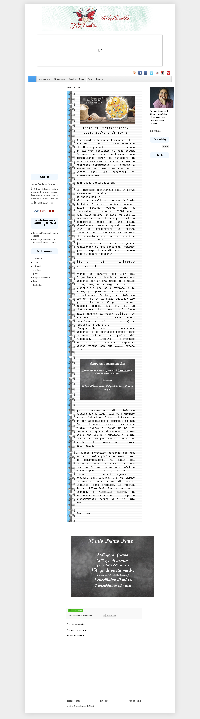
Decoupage (46, 192)
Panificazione (37, 285)
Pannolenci (39, 196)
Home (32, 79)
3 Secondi (37, 266)
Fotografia (99, 79)
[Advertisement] (44, 128)
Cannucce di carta (44, 79)
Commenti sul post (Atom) (84, 706)
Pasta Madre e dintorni (76, 79)
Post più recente (73, 701)
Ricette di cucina (59, 79)
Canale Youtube (39, 184)
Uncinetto (46, 203)
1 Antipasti (37, 259)
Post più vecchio (135, 701)
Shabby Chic (49, 199)
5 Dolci (35, 274)
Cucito (39, 192)
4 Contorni (37, 270)
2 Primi (35, 262)
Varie (90, 79)
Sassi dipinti (40, 199)
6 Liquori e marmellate (41, 278)
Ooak (33, 195)
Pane (35, 281)
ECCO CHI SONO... (155, 131)
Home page (104, 701)
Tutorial (38, 202)
